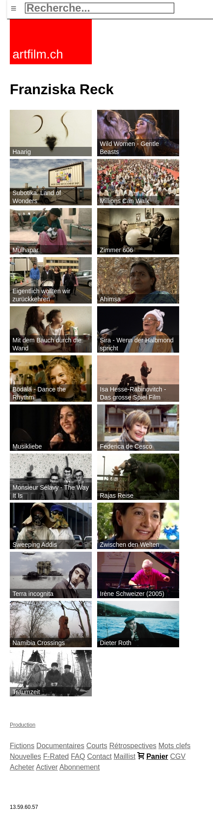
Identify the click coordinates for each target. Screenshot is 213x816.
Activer (47, 767)
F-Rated (56, 756)
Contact (99, 756)
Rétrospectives (132, 745)
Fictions (22, 745)
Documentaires (61, 745)
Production (22, 725)
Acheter (22, 767)
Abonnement (79, 767)
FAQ (78, 756)
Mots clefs (175, 745)
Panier (157, 756)
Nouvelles (25, 756)
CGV (178, 756)
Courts (96, 745)
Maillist (124, 756)
